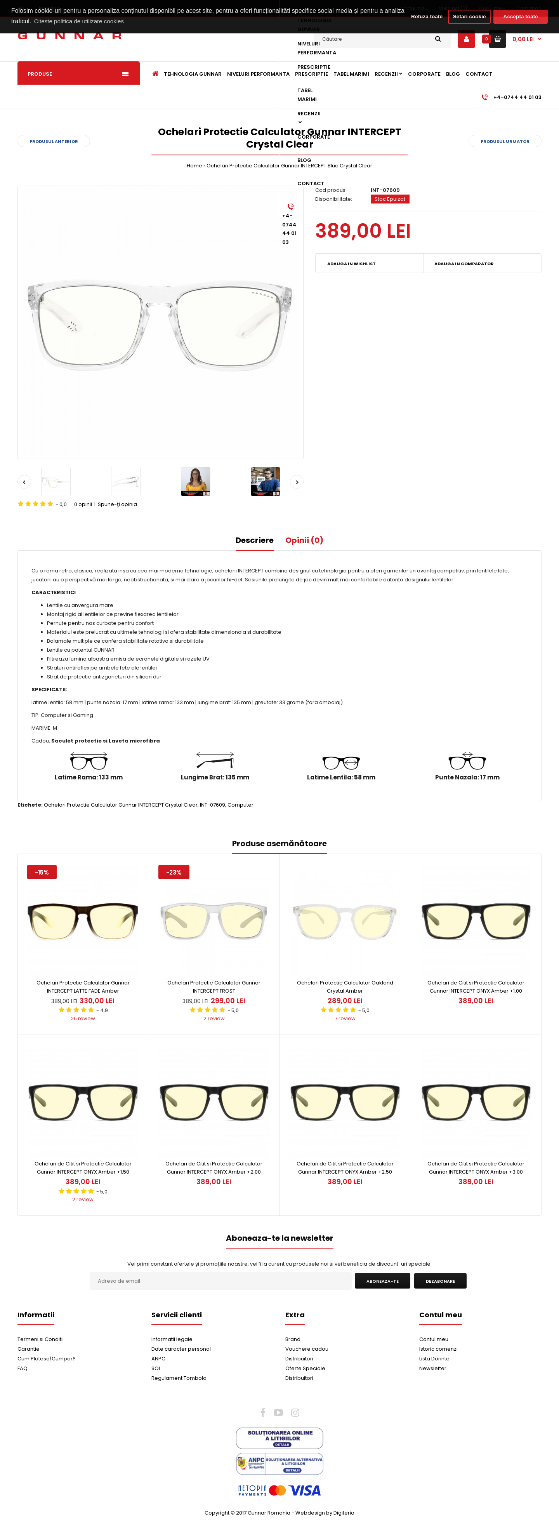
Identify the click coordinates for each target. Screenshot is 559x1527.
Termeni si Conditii (40, 1339)
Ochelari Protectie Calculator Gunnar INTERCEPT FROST (213, 987)
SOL (156, 1368)
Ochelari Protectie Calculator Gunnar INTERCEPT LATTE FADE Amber (83, 987)
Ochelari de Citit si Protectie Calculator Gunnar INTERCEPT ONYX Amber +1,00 (475, 987)
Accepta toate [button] (520, 17)
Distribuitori (299, 1358)
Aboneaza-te (382, 1281)
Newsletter (432, 1368)
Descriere (255, 540)
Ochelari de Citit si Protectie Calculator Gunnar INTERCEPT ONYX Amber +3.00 (475, 1168)
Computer (240, 805)
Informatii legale (172, 1339)
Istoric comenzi (438, 1349)
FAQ (22, 1368)
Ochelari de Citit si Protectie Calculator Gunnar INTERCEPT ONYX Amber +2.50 (345, 1168)
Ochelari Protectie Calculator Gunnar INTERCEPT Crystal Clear (121, 805)
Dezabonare (440, 1281)
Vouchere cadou (306, 1349)
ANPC (158, 1358)
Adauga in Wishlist (351, 264)
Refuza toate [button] (420, 17)
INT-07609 (212, 805)
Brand (292, 1339)
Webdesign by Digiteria (324, 1513)
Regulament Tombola (179, 1378)
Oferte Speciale (305, 1368)
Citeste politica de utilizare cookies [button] (103, 21)
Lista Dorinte (434, 1358)
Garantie (28, 1349)
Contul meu (433, 1339)
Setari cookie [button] (468, 17)
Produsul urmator (505, 141)
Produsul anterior (54, 141)
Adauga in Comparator (464, 264)
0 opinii (83, 504)
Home (194, 165)
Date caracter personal (181, 1349)
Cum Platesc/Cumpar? (46, 1358)
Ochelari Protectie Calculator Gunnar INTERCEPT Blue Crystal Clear (289, 165)
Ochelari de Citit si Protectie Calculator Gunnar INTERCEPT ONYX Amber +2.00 (213, 1168)
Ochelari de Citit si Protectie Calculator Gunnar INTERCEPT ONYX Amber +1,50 (83, 1168)
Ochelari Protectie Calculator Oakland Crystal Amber (345, 987)
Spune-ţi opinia (117, 504)
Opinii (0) (304, 540)
